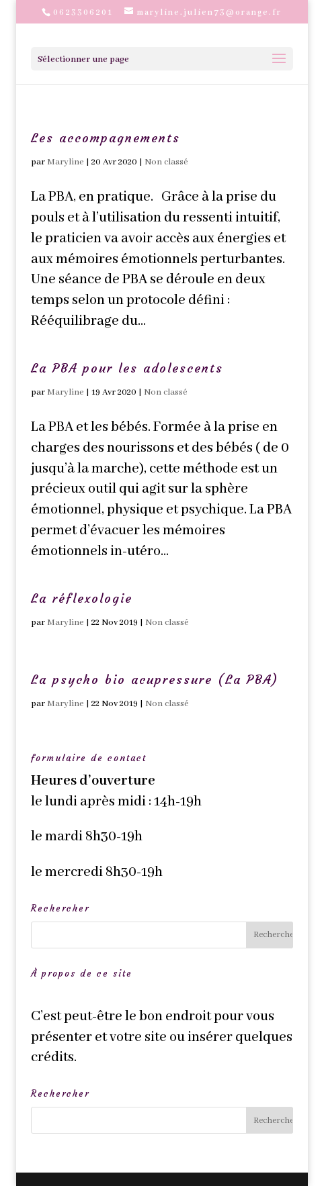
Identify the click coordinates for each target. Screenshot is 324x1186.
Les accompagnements (105, 138)
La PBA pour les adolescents (127, 368)
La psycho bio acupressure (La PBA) (154, 679)
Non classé (166, 162)
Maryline (65, 162)
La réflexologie (81, 598)
